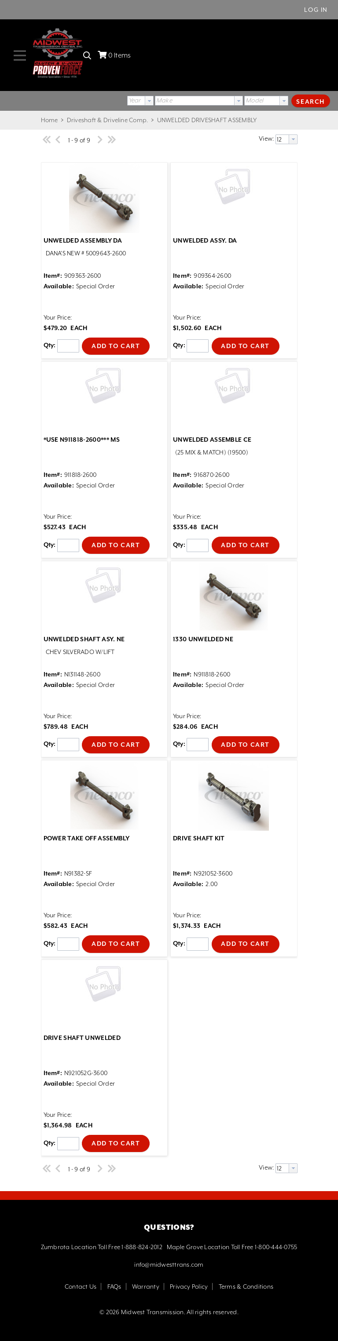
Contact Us (80, 1286)
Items (119, 55)
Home (49, 120)
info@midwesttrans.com (168, 1264)
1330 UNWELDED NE (203, 639)
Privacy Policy (189, 1286)
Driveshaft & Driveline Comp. (107, 120)
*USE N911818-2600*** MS (82, 439)
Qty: (50, 345)
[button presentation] (149, 100)
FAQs (114, 1286)
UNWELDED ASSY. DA (205, 240)
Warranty (145, 1286)
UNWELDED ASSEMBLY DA (83, 240)
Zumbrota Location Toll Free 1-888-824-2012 (101, 1246)
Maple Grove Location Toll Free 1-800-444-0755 (232, 1246)
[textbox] (194, 101)
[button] (310, 101)
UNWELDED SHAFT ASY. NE (84, 639)
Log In (316, 9)
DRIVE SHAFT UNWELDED (82, 1037)
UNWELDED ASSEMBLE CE (212, 439)
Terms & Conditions (246, 1286)
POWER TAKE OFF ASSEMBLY (86, 838)
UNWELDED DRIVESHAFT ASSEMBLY (206, 120)
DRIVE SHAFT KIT (199, 838)
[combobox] (140, 100)
